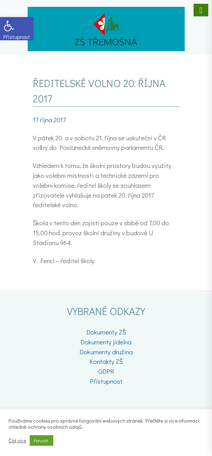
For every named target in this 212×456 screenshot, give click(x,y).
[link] (16, 28)
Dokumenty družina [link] (106, 351)
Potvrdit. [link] (41, 440)
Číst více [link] (17, 441)
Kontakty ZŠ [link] (106, 361)
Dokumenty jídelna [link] (106, 342)
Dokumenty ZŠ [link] (106, 332)
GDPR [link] (106, 371)
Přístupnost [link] (106, 381)
